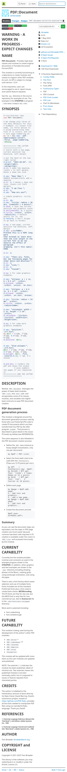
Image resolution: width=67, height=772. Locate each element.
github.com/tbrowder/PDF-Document (53, 52)
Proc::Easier (48, 106)
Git (10, 770)
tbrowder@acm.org (21, 739)
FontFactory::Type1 (51, 88)
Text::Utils (47, 109)
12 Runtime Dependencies (52, 74)
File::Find (47, 80)
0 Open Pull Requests (50, 58)
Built (58, 770)
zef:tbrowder (15, 15)
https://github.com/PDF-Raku (14, 701)
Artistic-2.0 (45, 44)
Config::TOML (49, 77)
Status (21, 770)
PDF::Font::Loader (50, 97)
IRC (15, 770)
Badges (24, 21)
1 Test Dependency (49, 114)
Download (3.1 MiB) (49, 66)
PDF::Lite (47, 100)
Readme (6, 21)
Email (4, 770)
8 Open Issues (47, 55)
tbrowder (45, 32)
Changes (15, 21)
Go (63, 26)
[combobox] (51, 4)
